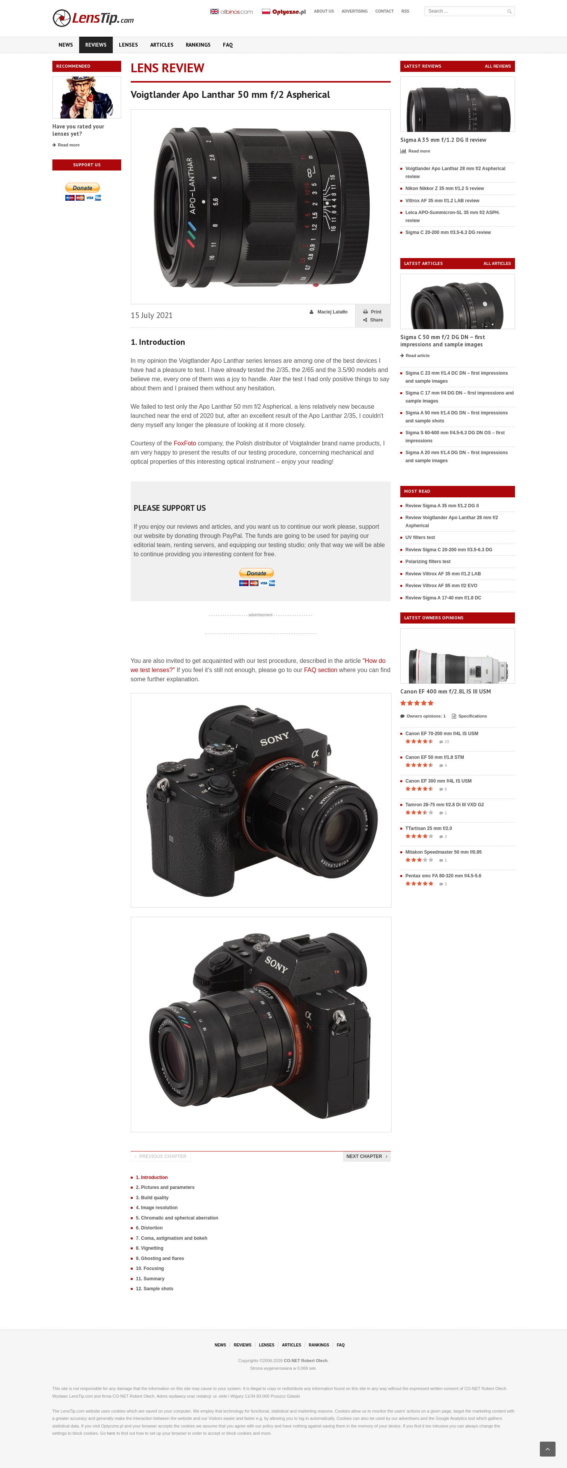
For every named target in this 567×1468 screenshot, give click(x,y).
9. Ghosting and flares (160, 1258)
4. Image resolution (157, 1207)
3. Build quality (152, 1197)
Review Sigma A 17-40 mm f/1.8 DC (444, 598)
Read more (66, 145)
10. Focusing (150, 1268)
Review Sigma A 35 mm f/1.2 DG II (442, 505)
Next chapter (366, 1156)
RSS (405, 11)
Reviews (96, 44)
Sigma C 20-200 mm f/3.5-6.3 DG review (448, 232)
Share (373, 320)
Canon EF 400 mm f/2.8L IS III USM (445, 691)
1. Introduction (152, 1177)
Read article (415, 356)
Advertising (354, 11)
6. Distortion (149, 1228)
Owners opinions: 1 (423, 716)
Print (372, 312)
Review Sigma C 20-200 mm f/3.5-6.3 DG (449, 549)
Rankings (198, 44)
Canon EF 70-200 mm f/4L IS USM (442, 733)
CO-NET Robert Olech (306, 1360)
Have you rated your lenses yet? (78, 130)
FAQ (228, 44)
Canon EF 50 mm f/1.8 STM (435, 757)
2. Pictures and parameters (165, 1187)
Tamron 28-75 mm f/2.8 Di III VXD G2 (445, 804)
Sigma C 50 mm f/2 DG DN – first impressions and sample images (442, 340)
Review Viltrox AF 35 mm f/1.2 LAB (443, 573)
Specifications (469, 716)
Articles (162, 44)
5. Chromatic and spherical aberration (177, 1218)
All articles (497, 263)
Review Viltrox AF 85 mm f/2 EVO (442, 585)
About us (324, 11)
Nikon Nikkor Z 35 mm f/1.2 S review (445, 188)
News (65, 44)
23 (444, 742)
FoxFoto (185, 443)
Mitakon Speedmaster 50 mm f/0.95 (444, 852)
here (111, 1433)
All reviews (498, 66)
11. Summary (150, 1278)
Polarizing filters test (428, 561)
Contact (384, 11)
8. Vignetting (150, 1248)
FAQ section (320, 670)
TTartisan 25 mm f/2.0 (429, 828)
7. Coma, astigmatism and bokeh (172, 1238)
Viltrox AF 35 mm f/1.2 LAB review (442, 200)
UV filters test (420, 537)
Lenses (128, 44)
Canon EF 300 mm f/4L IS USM (439, 781)
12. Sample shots (155, 1288)
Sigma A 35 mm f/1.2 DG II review (443, 139)
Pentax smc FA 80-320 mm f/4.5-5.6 (443, 876)
